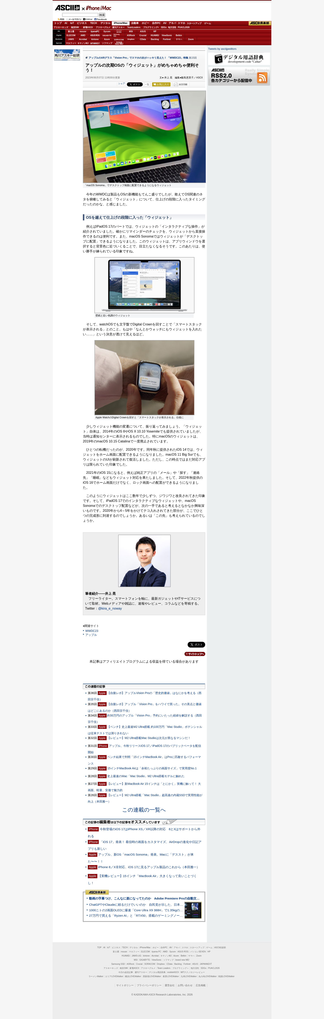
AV (165, 23)
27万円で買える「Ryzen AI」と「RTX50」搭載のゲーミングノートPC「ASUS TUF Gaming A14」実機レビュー (167, 915)
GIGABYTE (106, 35)
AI (66, 23)
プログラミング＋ (180, 968)
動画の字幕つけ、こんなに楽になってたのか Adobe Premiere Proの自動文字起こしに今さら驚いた (160, 898)
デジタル (105, 23)
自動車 (135, 23)
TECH (93, 23)
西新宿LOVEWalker (152, 976)
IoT (72, 23)
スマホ (181, 23)
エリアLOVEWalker (114, 976)
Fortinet (167, 39)
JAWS (71, 39)
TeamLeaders (134, 27)
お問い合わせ (185, 985)
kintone (95, 39)
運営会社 (170, 985)
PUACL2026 (184, 27)
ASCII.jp (67, 7)
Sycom (107, 31)
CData (143, 39)
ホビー (145, 23)
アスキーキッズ (61, 27)
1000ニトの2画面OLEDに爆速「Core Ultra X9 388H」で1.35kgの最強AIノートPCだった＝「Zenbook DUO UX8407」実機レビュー (180, 910)
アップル (91, 634)
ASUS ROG (95, 35)
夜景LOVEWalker (171, 976)
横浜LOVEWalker (133, 976)
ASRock (131, 35)
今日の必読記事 (125, 972)
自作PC (156, 23)
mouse (83, 31)
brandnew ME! (119, 43)
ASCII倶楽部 (260, 23)
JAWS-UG (136, 956)
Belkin (179, 35)
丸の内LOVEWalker (208, 976)
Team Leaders (163, 968)
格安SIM (75, 27)
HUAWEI (155, 35)
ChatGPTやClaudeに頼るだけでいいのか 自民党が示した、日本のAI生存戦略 (144, 904)
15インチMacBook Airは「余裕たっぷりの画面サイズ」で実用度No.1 (152, 768)
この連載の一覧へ (144, 810)
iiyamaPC (95, 31)
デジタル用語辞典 (157, 972)
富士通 (71, 31)
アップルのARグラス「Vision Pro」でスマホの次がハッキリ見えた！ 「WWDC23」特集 (138, 57)
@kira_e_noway (110, 608)
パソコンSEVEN (119, 31)
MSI (131, 31)
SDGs (164, 27)
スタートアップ (194, 23)
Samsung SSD (118, 964)
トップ (58, 23)
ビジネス (82, 23)
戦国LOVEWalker (226, 976)
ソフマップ (107, 43)
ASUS (143, 31)
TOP (99, 947)
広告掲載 (201, 985)
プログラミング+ (151, 27)
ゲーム (207, 23)
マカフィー (71, 43)
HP (155, 31)
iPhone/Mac (97, 7)
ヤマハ (179, 39)
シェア (121, 83)
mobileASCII (173, 972)
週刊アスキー (118, 27)
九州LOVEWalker (189, 976)
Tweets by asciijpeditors (222, 48)
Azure (107, 39)
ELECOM (71, 35)
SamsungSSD (116, 35)
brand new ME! (182, 960)
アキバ (172, 23)
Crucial (143, 35)
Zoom (191, 39)
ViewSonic (167, 35)
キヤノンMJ (83, 43)
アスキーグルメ (103, 27)
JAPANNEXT (95, 43)
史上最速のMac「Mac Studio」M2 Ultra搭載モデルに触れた (146, 776)
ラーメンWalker (96, 976)
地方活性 (172, 27)
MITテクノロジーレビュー (193, 972)
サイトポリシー (125, 985)
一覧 (147, 84)
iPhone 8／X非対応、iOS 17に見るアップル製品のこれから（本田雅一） (149, 867)
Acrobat (83, 39)
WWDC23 (91, 630)
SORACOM (149, 964)
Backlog (155, 39)
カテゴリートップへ (192, 654)
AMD (83, 35)
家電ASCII (88, 27)
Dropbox (131, 39)
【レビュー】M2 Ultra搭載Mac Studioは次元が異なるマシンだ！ (149, 738)
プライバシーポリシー (149, 985)
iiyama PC (156, 951)
